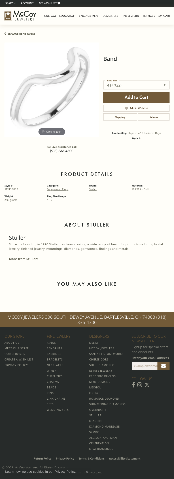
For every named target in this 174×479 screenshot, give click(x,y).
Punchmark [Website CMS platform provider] (95, 472)
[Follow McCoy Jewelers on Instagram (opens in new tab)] (139, 385)
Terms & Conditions (92, 458)
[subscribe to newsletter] (163, 366)
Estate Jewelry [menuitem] (100, 371)
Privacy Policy (65, 458)
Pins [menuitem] (50, 393)
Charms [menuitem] (53, 382)
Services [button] (149, 16)
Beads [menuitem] (51, 387)
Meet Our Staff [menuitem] (16, 348)
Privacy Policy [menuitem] (16, 365)
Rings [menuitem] (51, 343)
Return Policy (42, 458)
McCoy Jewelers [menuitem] (101, 348)
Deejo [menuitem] (93, 343)
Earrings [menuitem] (54, 354)
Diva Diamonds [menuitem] (101, 449)
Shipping (120, 117)
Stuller (93, 189)
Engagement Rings (21, 34)
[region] (51, 89)
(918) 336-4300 (61, 150)
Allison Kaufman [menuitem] (103, 438)
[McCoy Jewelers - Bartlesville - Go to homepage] (20, 15)
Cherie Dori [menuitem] (98, 359)
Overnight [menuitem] (97, 410)
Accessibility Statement (124, 458)
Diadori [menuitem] (95, 421)
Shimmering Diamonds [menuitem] (107, 404)
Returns (154, 117)
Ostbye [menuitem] (94, 393)
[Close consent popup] (87, 472)
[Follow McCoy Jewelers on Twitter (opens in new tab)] (147, 385)
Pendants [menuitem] (54, 348)
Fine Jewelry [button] (130, 16)
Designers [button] (110, 16)
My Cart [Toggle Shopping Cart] (164, 16)
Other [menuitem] (52, 371)
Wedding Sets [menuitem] (58, 410)
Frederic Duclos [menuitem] (102, 376)
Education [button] (67, 16)
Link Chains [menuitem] (56, 399)
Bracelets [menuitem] (55, 359)
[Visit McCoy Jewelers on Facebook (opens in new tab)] (133, 385)
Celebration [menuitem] (99, 443)
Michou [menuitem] (95, 387)
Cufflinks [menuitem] (55, 376)
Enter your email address (150, 358)
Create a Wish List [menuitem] (18, 359)
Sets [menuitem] (50, 404)
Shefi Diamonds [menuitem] (102, 365)
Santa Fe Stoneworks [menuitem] (106, 354)
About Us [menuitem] (11, 343)
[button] (9, 3)
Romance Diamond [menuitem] (104, 399)
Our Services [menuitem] (14, 354)
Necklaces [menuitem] (55, 365)
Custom (50, 16)
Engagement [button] (89, 16)
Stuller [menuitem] (95, 415)
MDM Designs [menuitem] (99, 382)
